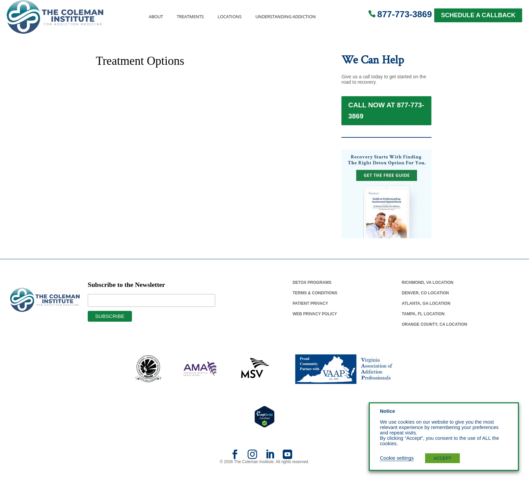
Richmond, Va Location (427, 294)
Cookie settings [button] (397, 458)
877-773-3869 (404, 14)
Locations (230, 17)
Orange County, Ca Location (434, 335)
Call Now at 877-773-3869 (386, 116)
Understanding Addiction (285, 17)
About (156, 17)
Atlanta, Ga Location (426, 315)
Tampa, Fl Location (423, 325)
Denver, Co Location (425, 304)
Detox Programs (312, 294)
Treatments (190, 17)
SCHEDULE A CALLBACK (478, 15)
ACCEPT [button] (442, 458)
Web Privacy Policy (315, 325)
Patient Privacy (310, 315)
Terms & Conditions (315, 304)
